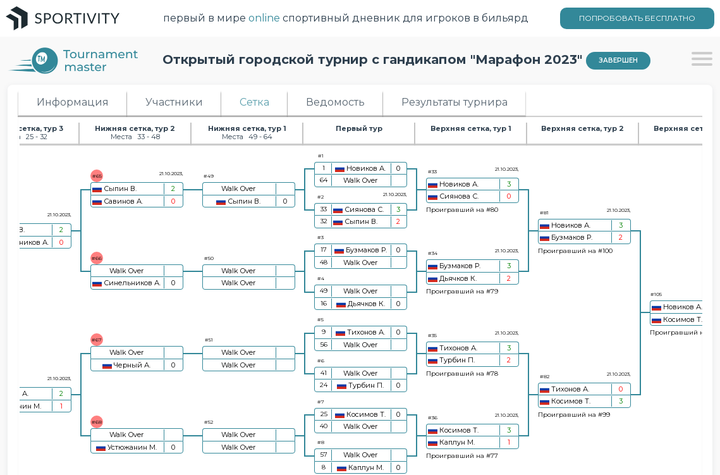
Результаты (454, 102)
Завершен (618, 60)
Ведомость (335, 102)
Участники (174, 102)
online (264, 18)
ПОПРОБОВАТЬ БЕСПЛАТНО (637, 18)
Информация (73, 102)
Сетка (254, 102)
